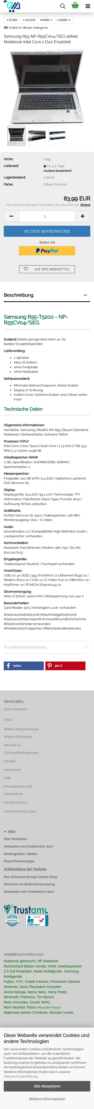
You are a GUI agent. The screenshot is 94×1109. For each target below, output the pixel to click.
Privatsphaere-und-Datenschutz (18, 790)
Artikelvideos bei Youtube (25, 869)
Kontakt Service (16, 802)
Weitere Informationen (47, 1099)
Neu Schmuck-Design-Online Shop (31, 877)
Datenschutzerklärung (21, 1076)
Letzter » (63, 20)
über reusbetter (16, 709)
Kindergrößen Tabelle (20, 854)
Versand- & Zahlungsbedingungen (21, 748)
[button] (11, 216)
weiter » (46, 20)
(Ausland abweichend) (57, 170)
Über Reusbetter (15, 839)
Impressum (12, 770)
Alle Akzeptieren (47, 1086)
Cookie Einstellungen (20, 811)
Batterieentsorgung (40, 884)
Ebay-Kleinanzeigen (19, 861)
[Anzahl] (47, 216)
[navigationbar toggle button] (87, 6)
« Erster (12, 20)
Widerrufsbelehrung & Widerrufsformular (21, 732)
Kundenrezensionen (25, 647)
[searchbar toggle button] (62, 6)
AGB (7, 778)
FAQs (8, 720)
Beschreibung (18, 295)
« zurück (29, 20)
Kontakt (9, 761)
